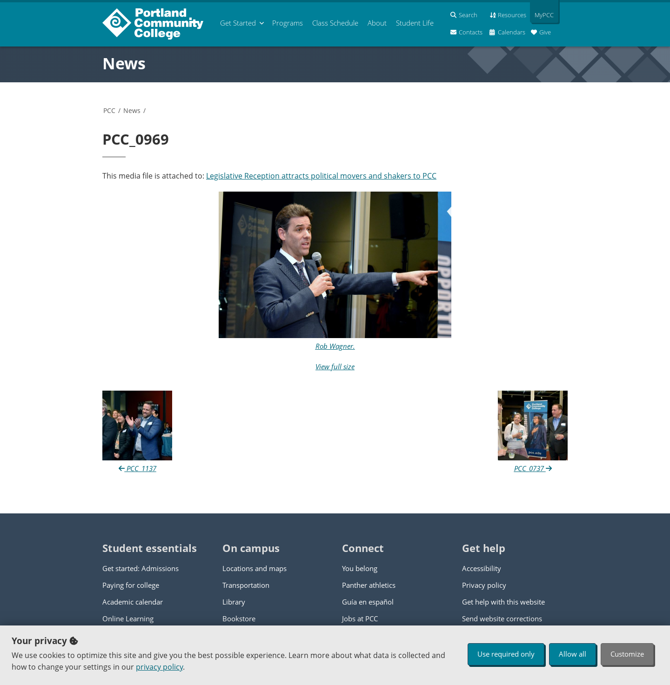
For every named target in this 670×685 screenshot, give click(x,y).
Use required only (506, 653)
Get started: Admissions (140, 568)
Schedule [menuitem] (335, 22)
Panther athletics (368, 585)
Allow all (572, 653)
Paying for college (130, 585)
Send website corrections (502, 618)
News (124, 63)
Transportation (245, 585)
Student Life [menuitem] (415, 22)
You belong (359, 568)
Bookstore (238, 618)
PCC (109, 110)
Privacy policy (484, 585)
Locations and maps (254, 568)
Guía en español (368, 601)
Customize (627, 653)
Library (233, 601)
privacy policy (159, 667)
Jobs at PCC (360, 618)
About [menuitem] (377, 22)
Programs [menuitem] (287, 22)
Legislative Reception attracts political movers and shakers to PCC (321, 176)
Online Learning (128, 618)
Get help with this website (503, 601)
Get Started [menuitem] (238, 22)
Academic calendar (132, 601)
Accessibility (481, 568)
